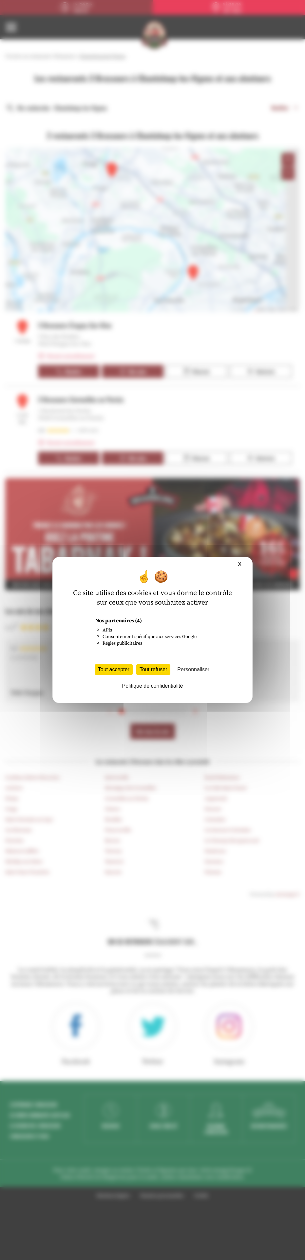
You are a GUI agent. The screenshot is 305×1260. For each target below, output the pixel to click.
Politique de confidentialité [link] (152, 686)
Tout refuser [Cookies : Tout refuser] (153, 669)
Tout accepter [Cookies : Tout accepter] (113, 669)
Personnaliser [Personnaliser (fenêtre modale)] (193, 669)
